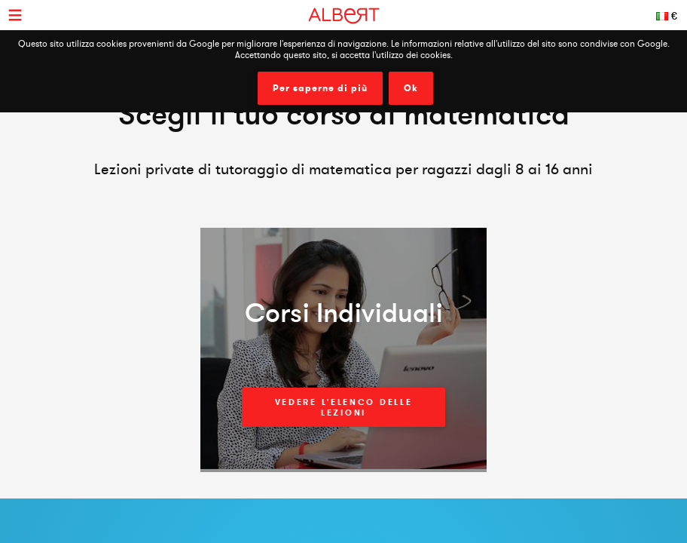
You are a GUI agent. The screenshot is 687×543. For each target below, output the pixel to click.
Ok (411, 88)
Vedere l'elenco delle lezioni (344, 407)
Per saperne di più (320, 88)
